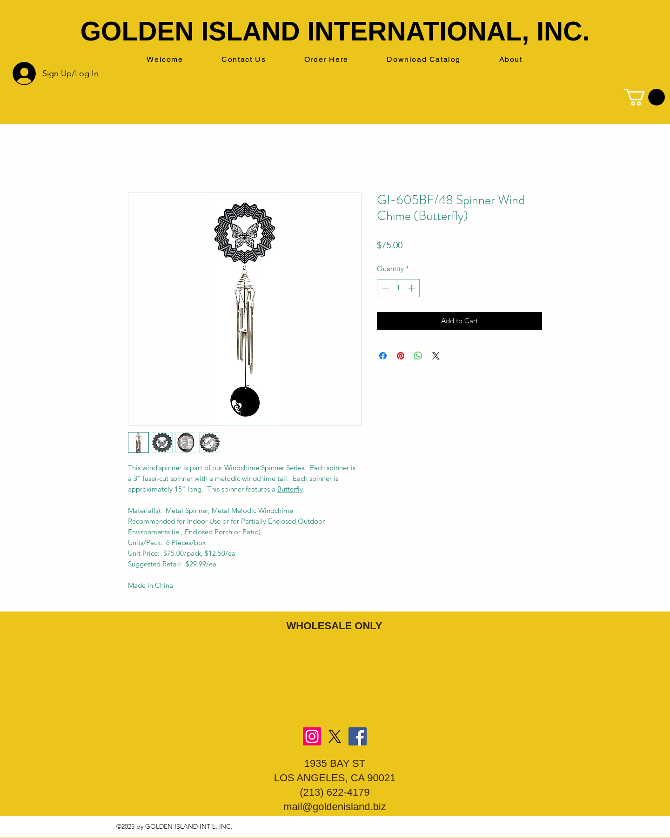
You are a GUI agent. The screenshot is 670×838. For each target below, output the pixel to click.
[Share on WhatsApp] (418, 355)
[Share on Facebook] (383, 355)
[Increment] (412, 288)
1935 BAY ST (334, 763)
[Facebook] (357, 736)
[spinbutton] (398, 288)
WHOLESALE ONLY (334, 626)
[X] (335, 736)
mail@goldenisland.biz (334, 806)
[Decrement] (384, 288)
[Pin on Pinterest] (400, 355)
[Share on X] (436, 355)
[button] (644, 97)
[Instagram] (312, 736)
